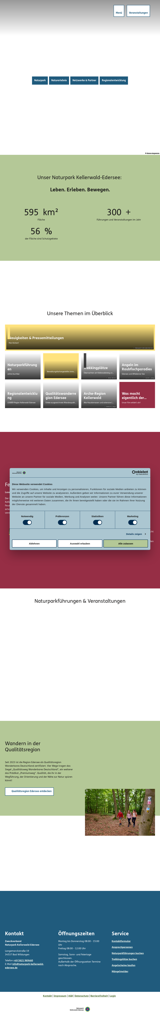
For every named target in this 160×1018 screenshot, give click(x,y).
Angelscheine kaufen (123, 965)
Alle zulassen (125, 543)
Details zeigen (134, 534)
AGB (70, 996)
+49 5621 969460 (23, 960)
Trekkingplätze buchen (124, 959)
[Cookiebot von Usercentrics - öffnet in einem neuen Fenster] (134, 472)
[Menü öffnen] (119, 11)
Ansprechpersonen (122, 947)
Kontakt (47, 996)
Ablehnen (34, 543)
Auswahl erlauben (80, 543)
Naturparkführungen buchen (128, 953)
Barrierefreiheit (99, 996)
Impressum (60, 996)
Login (113, 996)
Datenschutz (82, 996)
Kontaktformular (121, 941)
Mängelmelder (120, 971)
